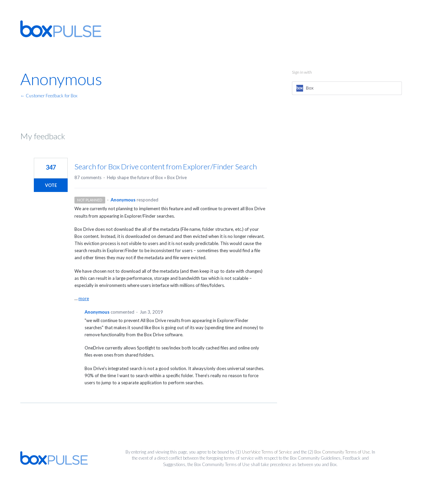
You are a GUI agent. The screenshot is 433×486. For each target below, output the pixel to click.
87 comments (87, 177)
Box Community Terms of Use (342, 452)
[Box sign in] (347, 88)
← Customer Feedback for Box (48, 95)
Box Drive (177, 177)
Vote (51, 185)
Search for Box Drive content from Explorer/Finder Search (165, 166)
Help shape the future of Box (135, 177)
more (83, 298)
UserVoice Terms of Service (267, 452)
